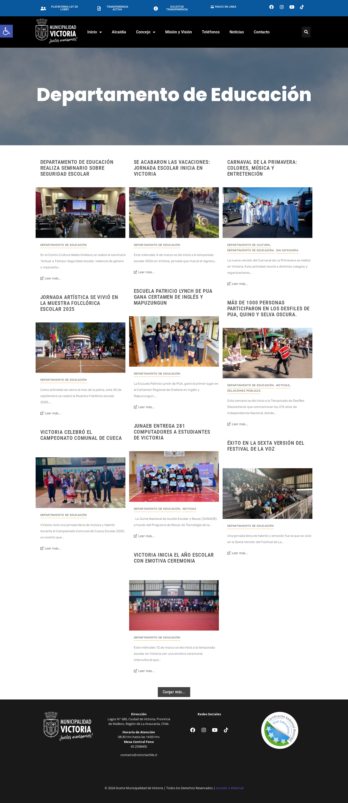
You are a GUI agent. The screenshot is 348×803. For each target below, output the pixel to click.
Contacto (262, 32)
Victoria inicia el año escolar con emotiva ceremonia (174, 558)
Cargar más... (174, 692)
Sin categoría (287, 250)
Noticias (237, 32)
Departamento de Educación (63, 245)
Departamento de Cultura (249, 245)
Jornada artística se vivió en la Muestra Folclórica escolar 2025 (79, 303)
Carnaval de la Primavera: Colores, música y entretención (262, 168)
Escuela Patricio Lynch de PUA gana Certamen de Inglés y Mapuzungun (173, 297)
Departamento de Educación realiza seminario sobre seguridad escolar (77, 168)
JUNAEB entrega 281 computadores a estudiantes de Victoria (172, 432)
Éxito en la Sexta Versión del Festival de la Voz (265, 446)
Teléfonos (211, 32)
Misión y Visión (178, 32)
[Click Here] (306, 32)
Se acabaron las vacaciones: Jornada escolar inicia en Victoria (172, 168)
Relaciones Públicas (244, 391)
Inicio (94, 32)
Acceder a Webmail (230, 788)
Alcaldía (119, 32)
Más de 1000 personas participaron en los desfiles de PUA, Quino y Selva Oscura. (268, 308)
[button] (6, 31)
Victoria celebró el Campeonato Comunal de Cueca (81, 435)
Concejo (145, 32)
